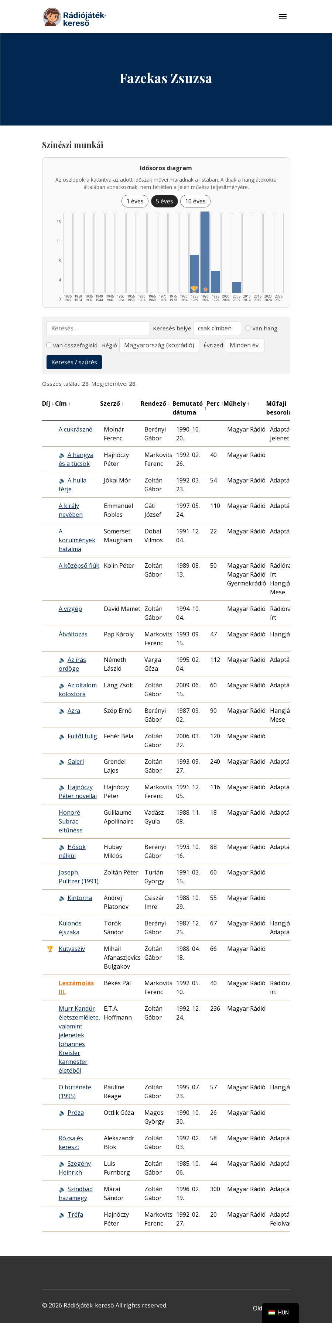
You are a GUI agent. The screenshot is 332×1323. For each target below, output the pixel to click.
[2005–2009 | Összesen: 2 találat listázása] (237, 287)
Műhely (236, 403)
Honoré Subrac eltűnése (71, 821)
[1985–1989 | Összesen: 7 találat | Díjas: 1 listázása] (194, 274)
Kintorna (80, 898)
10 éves (195, 201)
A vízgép (70, 609)
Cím (63, 403)
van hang (261, 328)
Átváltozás (73, 634)
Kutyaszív (72, 949)
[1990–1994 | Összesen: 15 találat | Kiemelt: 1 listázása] (205, 252)
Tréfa (75, 1214)
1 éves (135, 201)
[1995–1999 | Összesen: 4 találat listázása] (215, 282)
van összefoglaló (72, 345)
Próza (76, 1113)
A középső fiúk (79, 565)
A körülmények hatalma (77, 540)
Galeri (76, 761)
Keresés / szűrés (74, 362)
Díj (48, 403)
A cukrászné (75, 429)
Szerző (112, 403)
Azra (74, 711)
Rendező (155, 403)
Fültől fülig (82, 736)
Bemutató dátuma (189, 407)
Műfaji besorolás (282, 407)
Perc (214, 403)
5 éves (164, 201)
